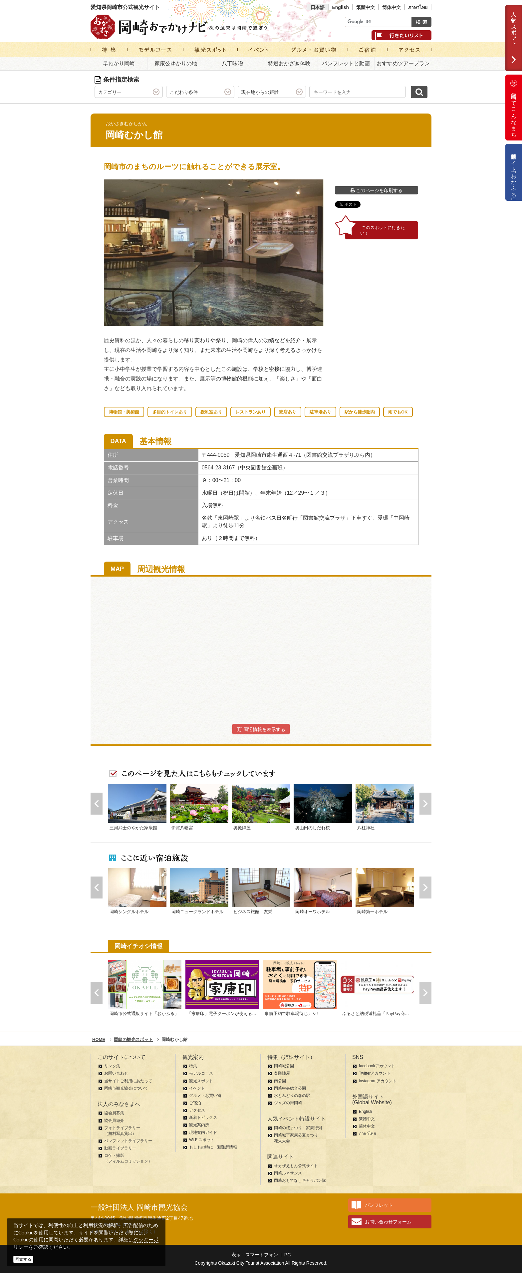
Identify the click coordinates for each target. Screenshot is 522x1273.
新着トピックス (203, 1117)
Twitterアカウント (375, 1073)
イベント (197, 1088)
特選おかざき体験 (289, 63)
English (340, 7)
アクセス (197, 1110)
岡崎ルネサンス (288, 1173)
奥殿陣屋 (282, 1073)
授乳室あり (211, 411)
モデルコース (201, 1073)
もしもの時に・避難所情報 (213, 1147)
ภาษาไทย (417, 7)
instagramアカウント (377, 1081)
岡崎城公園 (284, 1066)
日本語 (318, 7)
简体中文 (391, 7)
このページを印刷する (377, 190)
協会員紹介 (114, 1120)
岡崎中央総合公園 (290, 1088)
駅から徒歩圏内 (360, 411)
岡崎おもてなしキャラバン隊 (300, 1180)
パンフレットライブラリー (128, 1141)
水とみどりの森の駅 (292, 1095)
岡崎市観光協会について (126, 1088)
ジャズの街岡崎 (288, 1103)
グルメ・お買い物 (205, 1095)
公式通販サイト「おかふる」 (514, 172)
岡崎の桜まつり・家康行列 (298, 1128)
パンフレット (379, 1205)
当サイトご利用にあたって (128, 1081)
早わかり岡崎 (119, 63)
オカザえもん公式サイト (296, 1165)
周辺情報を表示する (261, 729)
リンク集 (112, 1066)
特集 (193, 1066)
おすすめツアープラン (403, 63)
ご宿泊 (195, 1103)
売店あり (287, 411)
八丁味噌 (232, 63)
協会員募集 (114, 1113)
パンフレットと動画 (346, 63)
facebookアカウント (377, 1066)
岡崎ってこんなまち (513, 107)
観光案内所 (199, 1125)
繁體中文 (365, 7)
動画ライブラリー (120, 1148)
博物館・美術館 (124, 411)
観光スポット (201, 1081)
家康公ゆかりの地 (175, 63)
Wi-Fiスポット (201, 1140)
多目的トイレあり (169, 411)
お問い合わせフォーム (388, 1221)
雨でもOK (398, 411)
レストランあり (250, 411)
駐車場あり (320, 411)
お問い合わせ (116, 1073)
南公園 (280, 1081)
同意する (23, 1259)
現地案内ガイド (203, 1132)
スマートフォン (261, 1254)
